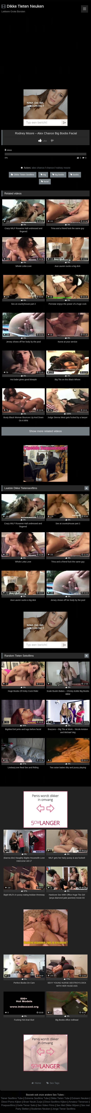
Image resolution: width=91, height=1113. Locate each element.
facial (45, 181)
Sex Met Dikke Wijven (67, 1105)
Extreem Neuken (80, 1098)
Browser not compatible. (45, 25)
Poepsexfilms (8, 1105)
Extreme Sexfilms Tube (37, 1098)
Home (38, 1083)
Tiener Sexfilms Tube (12, 1098)
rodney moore (63, 168)
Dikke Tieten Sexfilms (22, 174)
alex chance (38, 168)
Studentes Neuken (40, 1109)
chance (50, 168)
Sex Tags (54, 1083)
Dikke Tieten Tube (60, 1098)
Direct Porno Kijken (11, 1102)
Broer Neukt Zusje (32, 1102)
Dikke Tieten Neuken (22, 6)
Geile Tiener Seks (26, 1105)
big (43, 174)
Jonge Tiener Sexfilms (63, 1109)
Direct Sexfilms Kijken (55, 1102)
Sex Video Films (46, 1105)
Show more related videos (45, 431)
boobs (74, 174)
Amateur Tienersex (78, 1102)
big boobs (58, 174)
